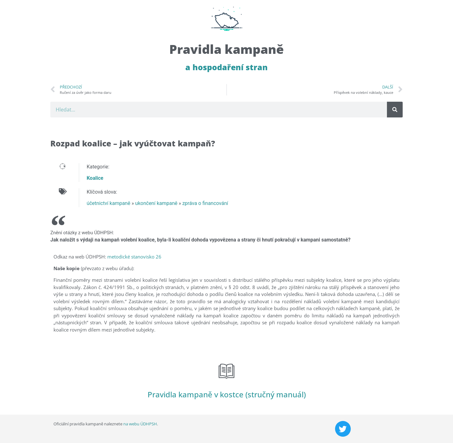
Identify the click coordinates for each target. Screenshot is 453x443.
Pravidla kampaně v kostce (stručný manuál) (227, 394)
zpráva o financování (205, 203)
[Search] (395, 109)
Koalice (95, 178)
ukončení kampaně (156, 203)
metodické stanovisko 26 (134, 256)
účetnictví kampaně (108, 203)
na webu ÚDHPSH (140, 424)
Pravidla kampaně (226, 49)
